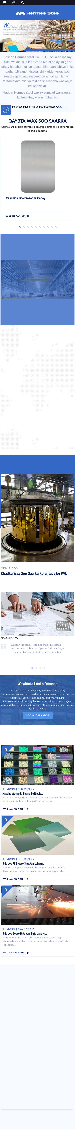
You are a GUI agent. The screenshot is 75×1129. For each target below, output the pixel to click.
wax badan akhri (17, 217)
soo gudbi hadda (37, 715)
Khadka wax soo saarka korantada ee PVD (34, 573)
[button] (29, 48)
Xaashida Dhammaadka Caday (25, 199)
